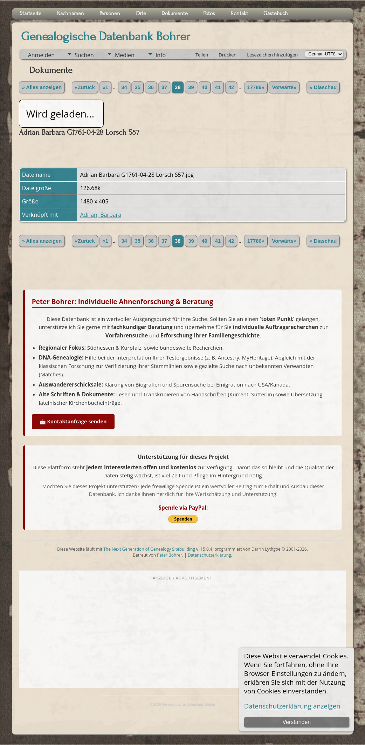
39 (191, 87)
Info (161, 55)
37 (164, 87)
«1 (105, 87)
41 (218, 87)
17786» (255, 87)
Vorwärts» (284, 87)
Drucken (227, 55)
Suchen (84, 55)
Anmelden (41, 55)
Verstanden (296, 722)
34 (124, 87)
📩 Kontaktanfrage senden (73, 421)
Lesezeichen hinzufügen (272, 55)
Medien (125, 55)
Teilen (201, 55)
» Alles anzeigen (42, 87)
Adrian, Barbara (100, 215)
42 (231, 87)
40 (204, 87)
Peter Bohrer (169, 555)
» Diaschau (323, 87)
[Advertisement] (183, 633)
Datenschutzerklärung (209, 555)
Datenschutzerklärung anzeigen (292, 706)
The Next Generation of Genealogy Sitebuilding (149, 549)
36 (151, 87)
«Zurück (85, 87)
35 (137, 87)
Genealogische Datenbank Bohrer (105, 36)
